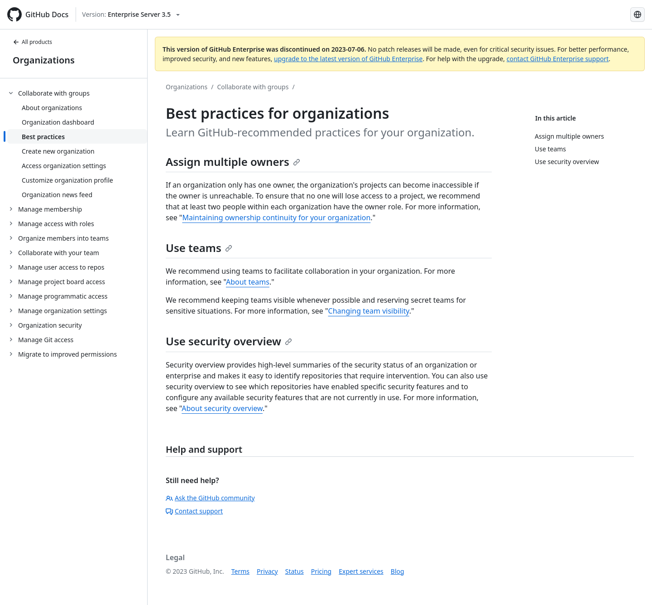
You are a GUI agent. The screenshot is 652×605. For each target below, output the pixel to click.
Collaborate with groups (252, 86)
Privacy (267, 571)
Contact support (194, 511)
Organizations (44, 60)
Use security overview (229, 341)
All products (32, 42)
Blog (397, 571)
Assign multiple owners (233, 161)
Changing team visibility (368, 311)
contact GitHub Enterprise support (558, 58)
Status (294, 571)
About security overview (222, 408)
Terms (240, 571)
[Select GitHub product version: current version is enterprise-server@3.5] (131, 14)
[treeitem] (77, 144)
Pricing (321, 571)
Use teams (199, 247)
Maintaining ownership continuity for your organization (276, 218)
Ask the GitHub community (210, 498)
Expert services (361, 571)
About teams (247, 282)
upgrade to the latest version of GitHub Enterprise (348, 58)
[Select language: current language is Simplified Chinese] (637, 14)
